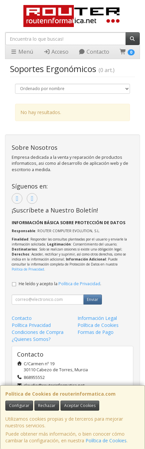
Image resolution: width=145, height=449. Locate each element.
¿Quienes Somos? (31, 339)
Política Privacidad (31, 325)
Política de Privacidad (28, 269)
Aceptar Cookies (80, 405)
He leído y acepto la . (60, 284)
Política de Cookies (106, 440)
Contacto (94, 51)
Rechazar (46, 405)
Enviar (92, 299)
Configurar (19, 405)
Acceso (55, 51)
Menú (21, 51)
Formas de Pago (96, 332)
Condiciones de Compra (37, 332)
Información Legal (97, 318)
